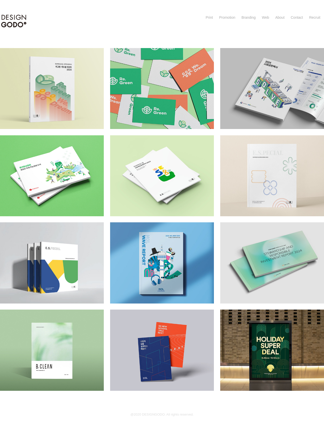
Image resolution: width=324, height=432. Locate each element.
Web (265, 17)
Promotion (227, 17)
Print (209, 17)
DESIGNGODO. (154, 414)
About (280, 17)
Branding (248, 17)
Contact (297, 17)
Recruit (314, 17)
